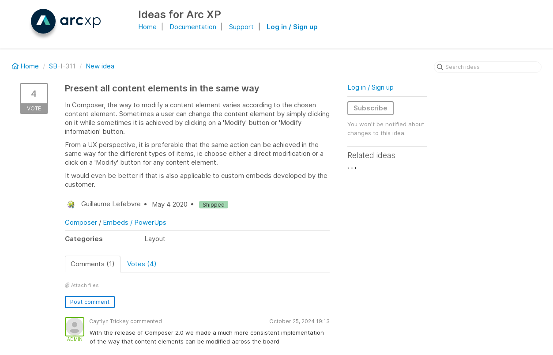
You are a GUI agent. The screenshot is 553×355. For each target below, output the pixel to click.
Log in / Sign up (292, 27)
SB (53, 66)
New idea (100, 66)
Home (147, 27)
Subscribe (370, 108)
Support (241, 27)
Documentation (192, 27)
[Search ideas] (488, 67)
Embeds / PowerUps (134, 222)
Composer (81, 222)
